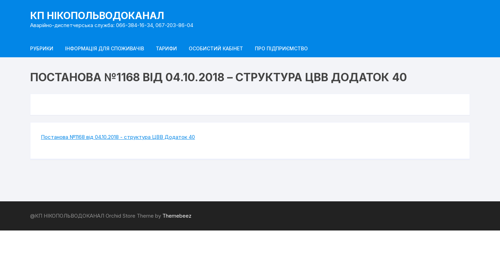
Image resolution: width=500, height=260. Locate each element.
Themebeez (176, 215)
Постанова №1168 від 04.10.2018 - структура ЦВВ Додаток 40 (118, 137)
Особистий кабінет (216, 48)
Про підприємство (281, 48)
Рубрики (41, 48)
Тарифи (166, 48)
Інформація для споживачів (104, 48)
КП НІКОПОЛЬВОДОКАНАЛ (97, 16)
